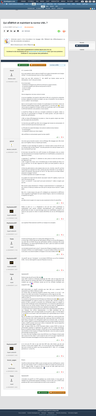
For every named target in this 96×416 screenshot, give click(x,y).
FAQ (37, 1)
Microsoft (39, 4)
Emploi (63, 1)
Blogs (42, 1)
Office (73, 4)
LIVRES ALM (60, 8)
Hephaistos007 (12, 210)
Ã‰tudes (70, 1)
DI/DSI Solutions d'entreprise (16, 4)
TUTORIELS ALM (40, 8)
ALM (34, 4)
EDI (55, 4)
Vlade (12, 242)
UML (56, 6)
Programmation (61, 4)
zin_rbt (20, 28)
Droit (77, 1)
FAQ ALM (48, 8)
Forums (23, 1)
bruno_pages (11, 363)
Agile (47, 6)
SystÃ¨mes (85, 4)
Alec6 (12, 74)
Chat (47, 1)
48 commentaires (28, 28)
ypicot (12, 144)
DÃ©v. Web (50, 4)
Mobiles (79, 4)
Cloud (26, 4)
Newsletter (55, 1)
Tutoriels (31, 1)
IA (30, 4)
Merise (52, 6)
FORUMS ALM (30, 8)
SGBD (68, 4)
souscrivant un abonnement (38, 53)
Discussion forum (82, 45)
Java (44, 4)
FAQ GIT (53, 8)
